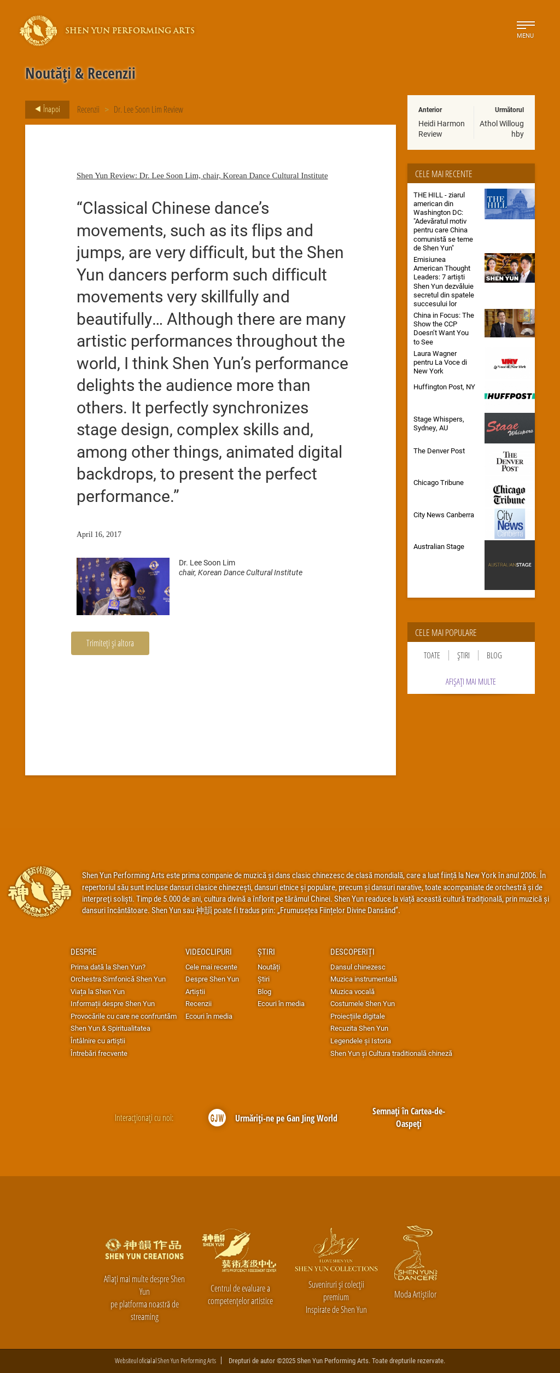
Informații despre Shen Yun (113, 1003)
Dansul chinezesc (358, 967)
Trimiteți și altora (110, 642)
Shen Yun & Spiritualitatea (110, 1028)
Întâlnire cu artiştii (98, 1040)
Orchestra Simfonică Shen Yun (118, 979)
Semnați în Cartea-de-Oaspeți (408, 1117)
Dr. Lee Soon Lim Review (148, 109)
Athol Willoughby (502, 128)
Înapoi (44, 109)
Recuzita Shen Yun (359, 1028)
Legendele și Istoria (360, 1040)
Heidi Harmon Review (441, 128)
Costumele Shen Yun (362, 1003)
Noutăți (269, 967)
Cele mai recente (211, 967)
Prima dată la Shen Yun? (108, 967)
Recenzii (88, 109)
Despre (83, 951)
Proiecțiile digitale (357, 1016)
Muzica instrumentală (363, 979)
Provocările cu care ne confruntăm (124, 1016)
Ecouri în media (208, 1016)
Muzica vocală (352, 991)
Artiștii (195, 991)
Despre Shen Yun (212, 979)
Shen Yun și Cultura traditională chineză (391, 1053)
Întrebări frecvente (99, 1053)
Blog (494, 655)
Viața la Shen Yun (98, 991)
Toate (432, 655)
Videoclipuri (208, 951)
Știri (463, 655)
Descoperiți (352, 951)
